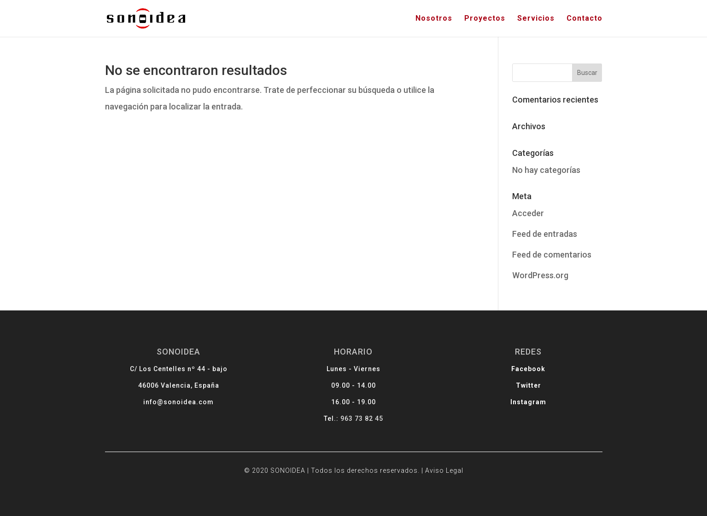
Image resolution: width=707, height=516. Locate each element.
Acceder (528, 213)
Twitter (515, 387)
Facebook (516, 372)
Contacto (584, 19)
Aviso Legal (437, 466)
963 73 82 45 (361, 418)
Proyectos (484, 19)
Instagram (515, 402)
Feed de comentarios (551, 254)
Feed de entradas (544, 234)
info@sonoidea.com (191, 402)
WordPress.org (540, 275)
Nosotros (433, 19)
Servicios (536, 19)
